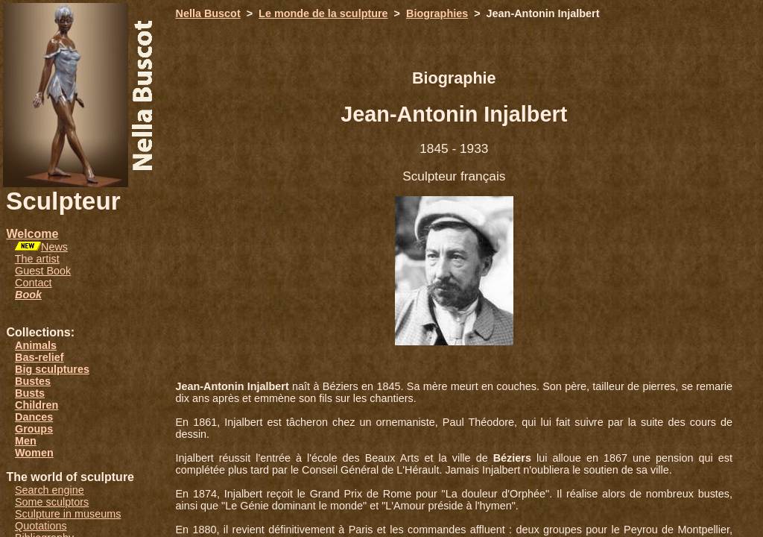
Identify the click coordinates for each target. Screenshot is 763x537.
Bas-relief (39, 357)
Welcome (32, 233)
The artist (37, 259)
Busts (30, 393)
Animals (36, 345)
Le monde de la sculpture (323, 13)
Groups (34, 429)
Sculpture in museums (68, 514)
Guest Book (43, 271)
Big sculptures (52, 369)
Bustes (33, 381)
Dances (34, 417)
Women (34, 453)
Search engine (49, 490)
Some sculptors (52, 502)
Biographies (437, 13)
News (54, 247)
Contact (33, 283)
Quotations (41, 526)
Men (26, 441)
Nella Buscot (208, 13)
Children (36, 405)
